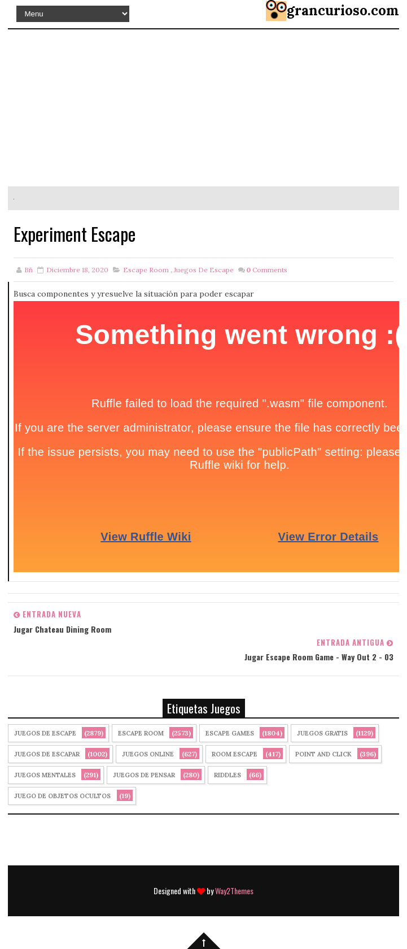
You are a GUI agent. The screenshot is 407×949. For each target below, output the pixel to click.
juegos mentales (45, 775)
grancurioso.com (343, 10)
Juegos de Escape (204, 269)
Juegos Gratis (322, 733)
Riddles (227, 775)
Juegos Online (148, 754)
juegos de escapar (47, 754)
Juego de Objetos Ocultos (62, 796)
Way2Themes (234, 890)
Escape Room (146, 269)
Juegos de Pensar (144, 775)
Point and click (323, 754)
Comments (266, 269)
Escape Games (229, 733)
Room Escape (234, 754)
